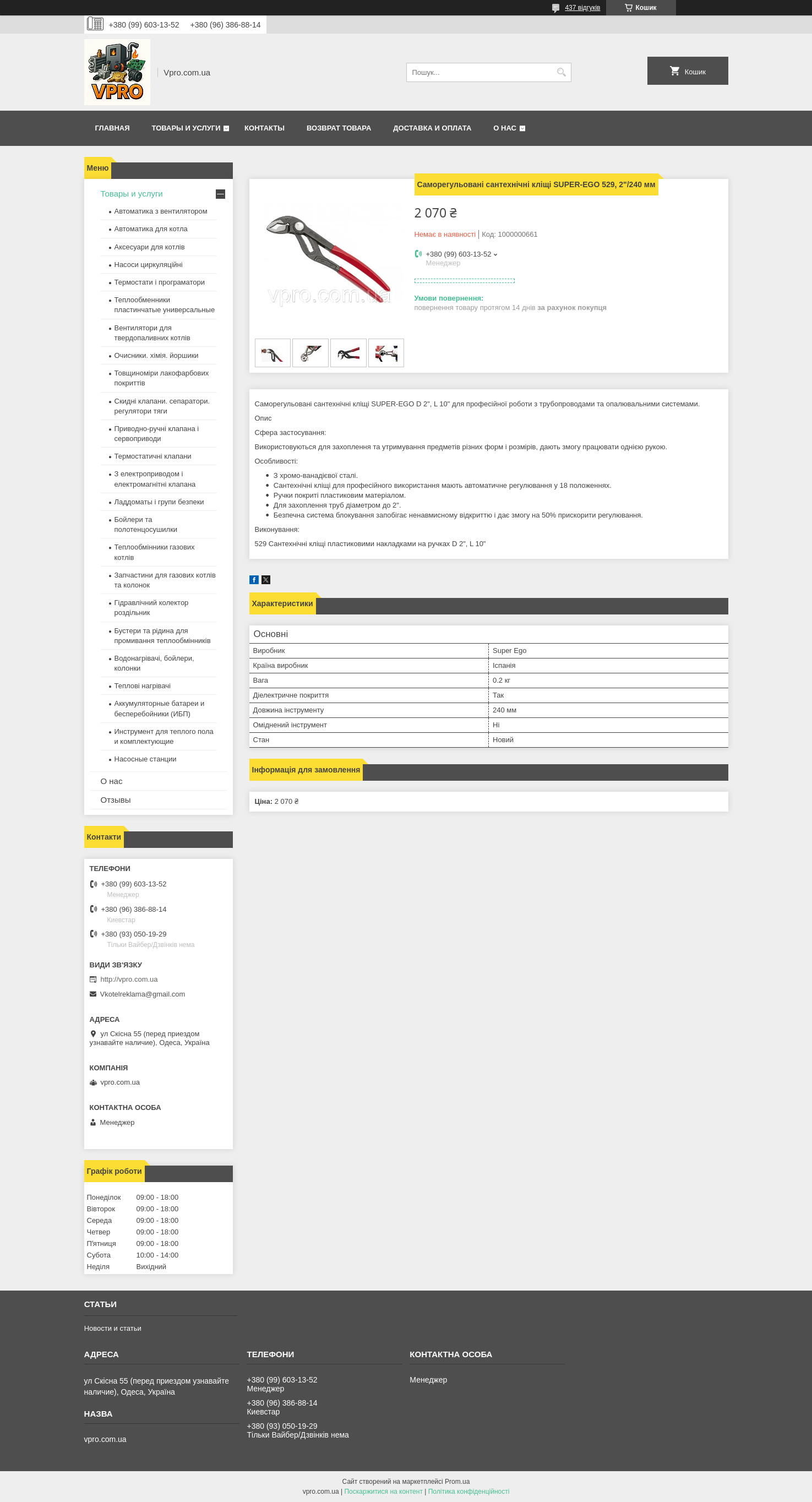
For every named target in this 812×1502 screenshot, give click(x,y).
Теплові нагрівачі (143, 686)
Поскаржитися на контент (383, 1491)
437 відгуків (582, 8)
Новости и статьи (112, 1328)
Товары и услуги (186, 128)
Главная (112, 128)
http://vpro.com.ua (129, 979)
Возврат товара (339, 128)
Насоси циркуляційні (149, 264)
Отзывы (116, 799)
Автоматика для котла (151, 229)
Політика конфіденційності (469, 1491)
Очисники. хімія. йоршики (157, 355)
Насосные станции (146, 759)
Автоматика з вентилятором (161, 211)
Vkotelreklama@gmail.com (143, 994)
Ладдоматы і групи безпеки (159, 502)
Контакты (264, 128)
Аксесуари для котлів (150, 247)
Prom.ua (457, 1481)
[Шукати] (561, 72)
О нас (504, 128)
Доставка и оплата (432, 128)
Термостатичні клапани (153, 456)
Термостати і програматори (160, 282)
